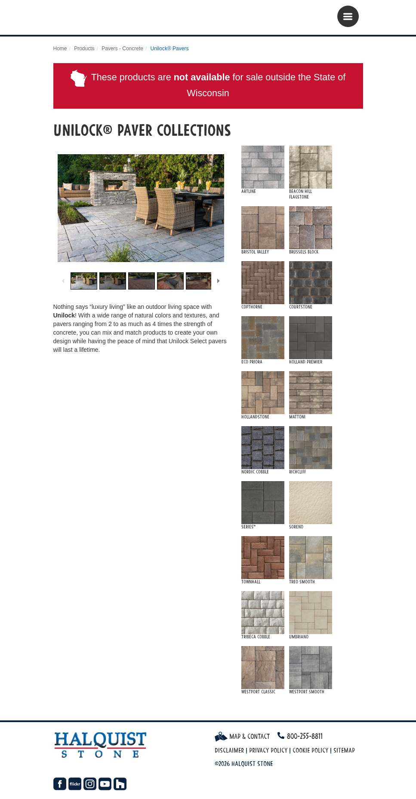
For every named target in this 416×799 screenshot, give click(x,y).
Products (84, 49)
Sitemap (344, 750)
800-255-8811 (305, 736)
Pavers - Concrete (122, 49)
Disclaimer (229, 750)
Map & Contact (242, 736)
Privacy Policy (268, 750)
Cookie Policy (310, 750)
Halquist (106, 19)
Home (60, 49)
